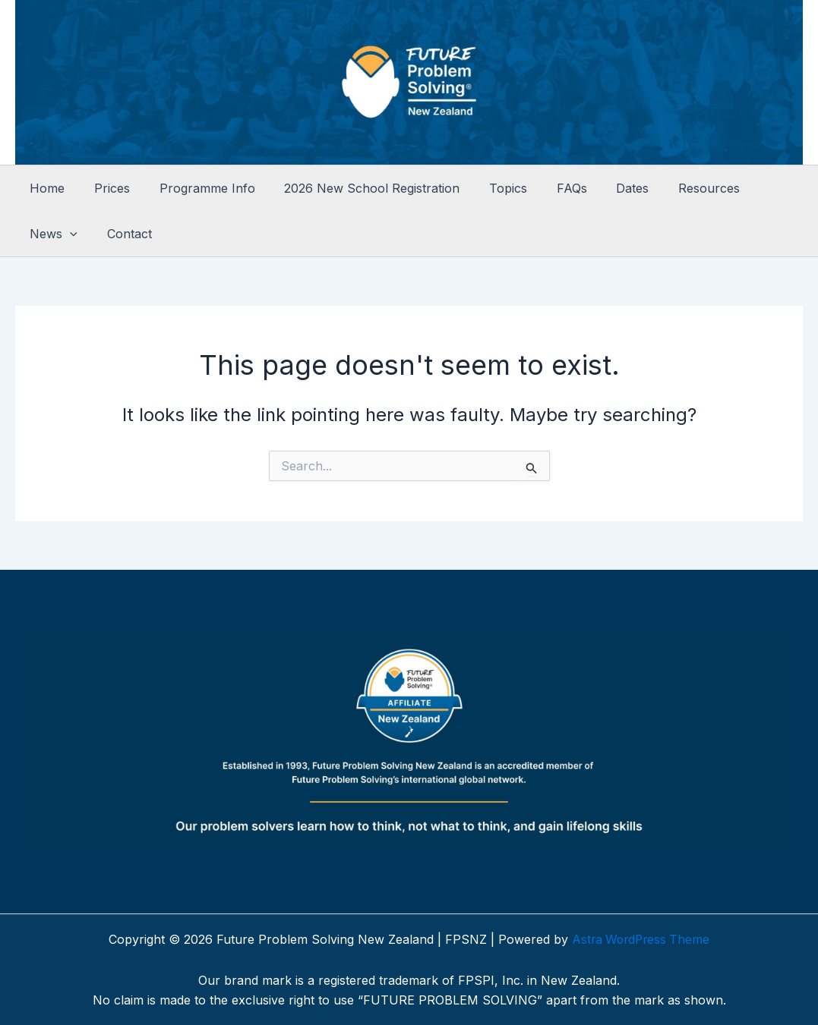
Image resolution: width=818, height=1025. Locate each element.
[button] (766, 188)
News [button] (750, 188)
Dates (599, 188)
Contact (49, 233)
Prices (104, 188)
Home (44, 188)
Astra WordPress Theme (641, 939)
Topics (485, 188)
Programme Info (194, 188)
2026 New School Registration (354, 188)
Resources (671, 188)
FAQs (544, 188)
